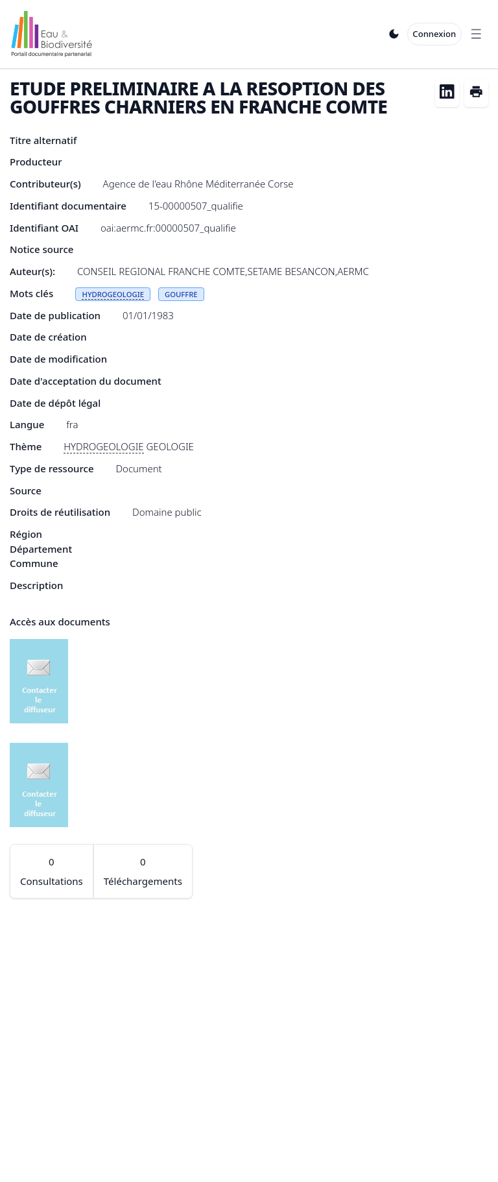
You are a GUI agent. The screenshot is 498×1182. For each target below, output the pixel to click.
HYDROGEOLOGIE (112, 294)
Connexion (434, 34)
